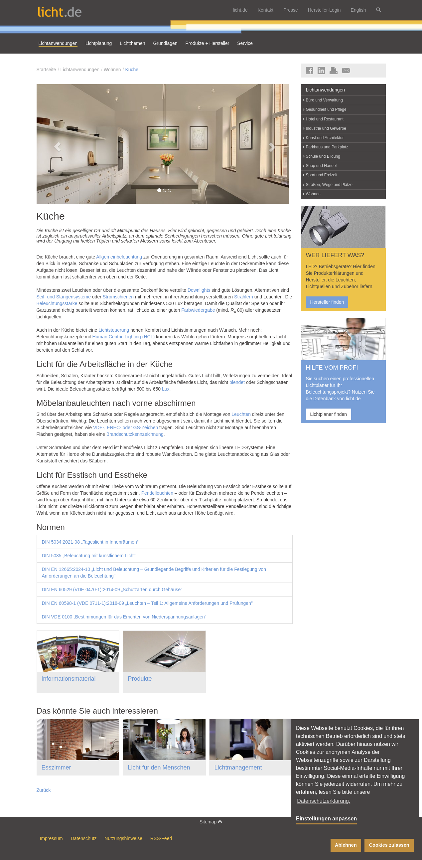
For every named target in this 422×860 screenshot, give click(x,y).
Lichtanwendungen (79, 69)
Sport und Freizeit (322, 175)
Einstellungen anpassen (326, 818)
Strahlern (243, 296)
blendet (237, 382)
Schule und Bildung (323, 156)
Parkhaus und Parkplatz (327, 147)
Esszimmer (56, 767)
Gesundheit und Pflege (326, 109)
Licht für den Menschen (159, 767)
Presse (290, 10)
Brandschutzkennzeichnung (135, 434)
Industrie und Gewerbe (326, 128)
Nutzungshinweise (123, 838)
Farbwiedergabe (198, 310)
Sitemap (211, 821)
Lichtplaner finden (328, 414)
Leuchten (241, 414)
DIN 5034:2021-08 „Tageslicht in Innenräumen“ (90, 542)
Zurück (44, 790)
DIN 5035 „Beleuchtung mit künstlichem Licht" (89, 555)
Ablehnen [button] (346, 845)
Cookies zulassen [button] (389, 845)
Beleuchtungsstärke (57, 303)
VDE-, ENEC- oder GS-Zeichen (125, 427)
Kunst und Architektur (325, 137)
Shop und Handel (321, 165)
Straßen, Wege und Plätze (329, 184)
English (358, 10)
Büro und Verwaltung (324, 100)
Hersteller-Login (324, 10)
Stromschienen (118, 296)
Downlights (199, 290)
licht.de (240, 10)
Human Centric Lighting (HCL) (123, 336)
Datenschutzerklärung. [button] (323, 801)
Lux (166, 389)
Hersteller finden (327, 302)
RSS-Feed (161, 838)
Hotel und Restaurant (325, 119)
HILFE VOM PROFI (332, 367)
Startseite (46, 69)
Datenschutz (84, 838)
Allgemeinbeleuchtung (119, 256)
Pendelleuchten (157, 493)
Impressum (51, 838)
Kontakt (265, 10)
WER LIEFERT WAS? (335, 255)
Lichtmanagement (238, 767)
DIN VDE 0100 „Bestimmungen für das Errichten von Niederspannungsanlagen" (124, 616)
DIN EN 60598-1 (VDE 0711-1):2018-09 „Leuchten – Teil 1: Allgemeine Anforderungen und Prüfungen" (147, 603)
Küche (131, 69)
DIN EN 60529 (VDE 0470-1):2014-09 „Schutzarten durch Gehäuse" (112, 589)
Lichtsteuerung (113, 330)
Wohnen (112, 69)
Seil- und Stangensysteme (64, 296)
